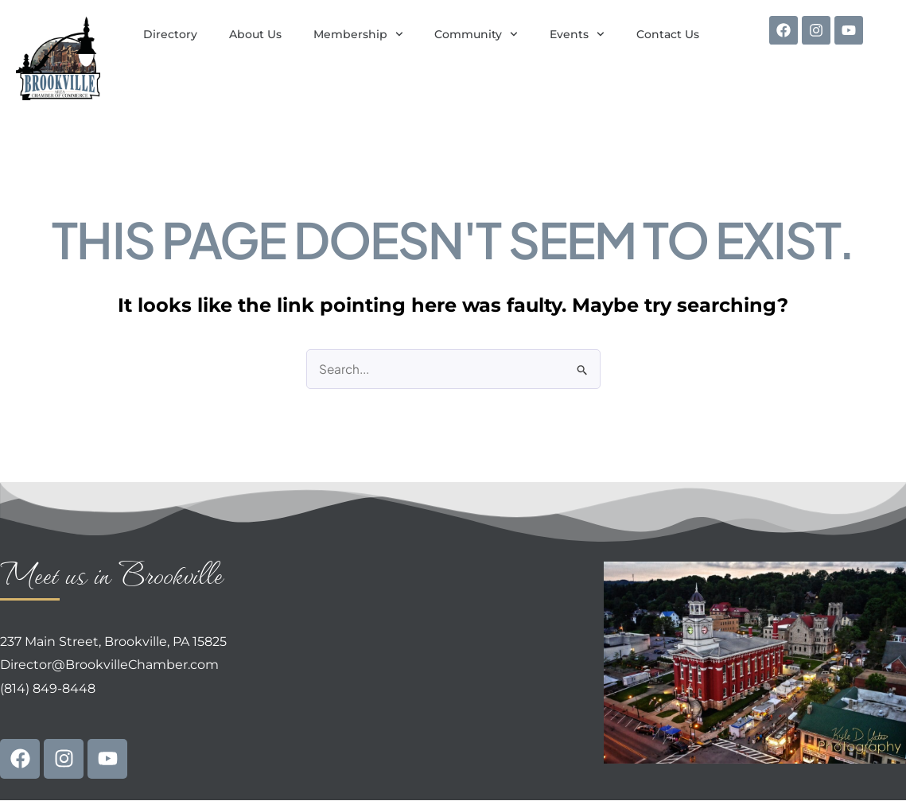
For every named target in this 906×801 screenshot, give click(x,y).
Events (577, 34)
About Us (255, 34)
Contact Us (667, 34)
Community (476, 34)
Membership (358, 34)
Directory (170, 34)
